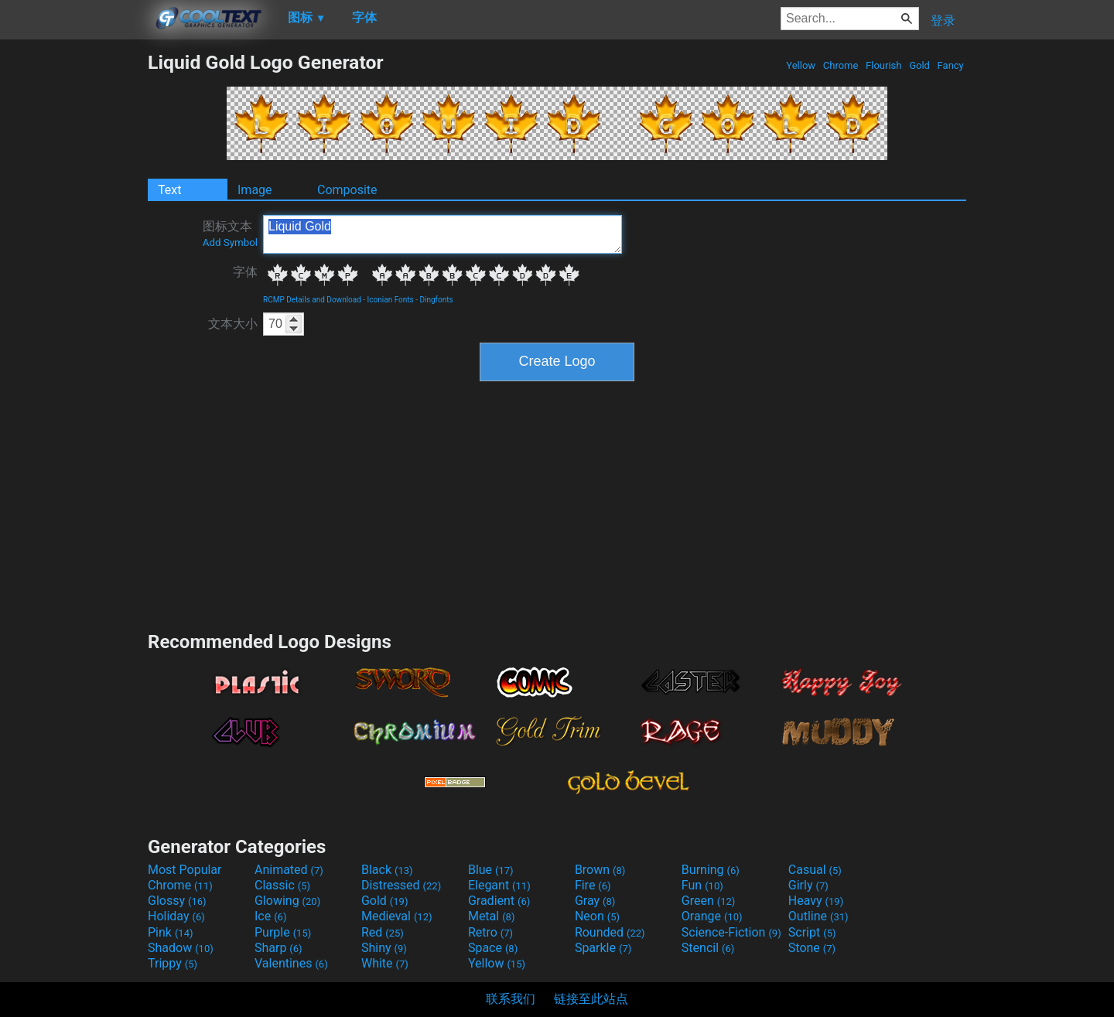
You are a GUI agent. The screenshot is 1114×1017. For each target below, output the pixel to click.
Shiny (384, 947)
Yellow (801, 65)
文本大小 (233, 323)
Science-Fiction (731, 932)
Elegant (499, 885)
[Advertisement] (73, 283)
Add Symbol (230, 242)
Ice (270, 916)
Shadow (181, 947)
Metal (491, 916)
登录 (943, 20)
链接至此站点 (591, 998)
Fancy (950, 65)
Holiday (176, 916)
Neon (597, 916)
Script (812, 932)
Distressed (401, 885)
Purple (283, 932)
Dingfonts (436, 299)
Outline (818, 916)
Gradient (499, 900)
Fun (702, 885)
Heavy (815, 900)
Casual (815, 869)
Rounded (610, 932)
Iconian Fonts (390, 299)
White (384, 963)
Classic (282, 885)
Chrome (841, 65)
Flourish (883, 65)
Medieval (396, 916)
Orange (712, 916)
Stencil (708, 947)
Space (493, 947)
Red (382, 932)
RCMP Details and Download (312, 299)
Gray (595, 900)
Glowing (287, 900)
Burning (711, 869)
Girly (808, 885)
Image (254, 190)
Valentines (291, 963)
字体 (245, 271)
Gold (919, 65)
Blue (491, 869)
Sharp (278, 947)
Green (709, 900)
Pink (170, 932)
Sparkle (603, 947)
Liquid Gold (442, 234)
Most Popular (185, 869)
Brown (600, 869)
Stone (812, 947)
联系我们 (510, 998)
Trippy (172, 963)
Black (387, 869)
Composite (347, 190)
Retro (490, 932)
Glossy (177, 900)
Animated (289, 869)
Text (169, 190)
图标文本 (230, 233)
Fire (593, 885)
